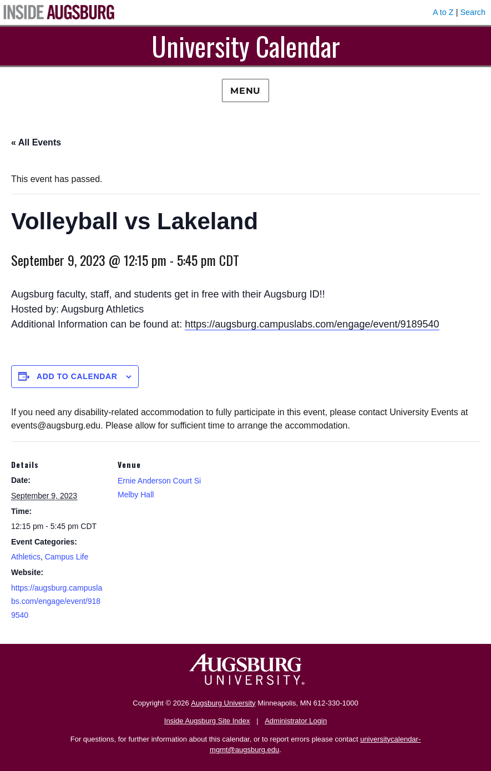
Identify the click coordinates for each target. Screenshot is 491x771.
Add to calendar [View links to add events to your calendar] (77, 376)
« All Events (36, 142)
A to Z (443, 12)
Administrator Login (296, 721)
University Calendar (245, 45)
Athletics (26, 556)
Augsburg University (223, 703)
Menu (245, 90)
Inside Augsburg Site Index (207, 721)
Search (472, 12)
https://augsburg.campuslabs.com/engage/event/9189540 (312, 324)
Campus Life (67, 556)
